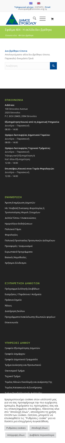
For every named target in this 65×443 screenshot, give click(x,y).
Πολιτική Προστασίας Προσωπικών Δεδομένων (30, 240)
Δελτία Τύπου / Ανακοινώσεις (20, 217)
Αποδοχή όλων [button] (39, 427)
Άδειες (8, 305)
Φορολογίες (11, 234)
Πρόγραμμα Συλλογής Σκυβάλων (22, 288)
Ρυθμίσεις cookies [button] (16, 427)
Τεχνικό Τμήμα (12, 376)
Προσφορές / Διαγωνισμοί (19, 246)
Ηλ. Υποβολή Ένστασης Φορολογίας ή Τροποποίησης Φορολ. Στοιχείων (24, 210)
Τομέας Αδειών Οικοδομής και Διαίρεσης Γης (28, 381)
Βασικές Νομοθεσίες (15, 257)
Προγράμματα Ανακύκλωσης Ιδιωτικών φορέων (30, 316)
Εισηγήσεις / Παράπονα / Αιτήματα (23, 294)
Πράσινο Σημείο (13, 299)
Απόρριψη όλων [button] (15, 435)
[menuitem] (32, 19)
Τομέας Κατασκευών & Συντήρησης (23, 387)
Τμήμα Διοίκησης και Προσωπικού (23, 364)
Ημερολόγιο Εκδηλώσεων (18, 223)
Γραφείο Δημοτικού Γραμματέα (21, 359)
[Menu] (41, 19)
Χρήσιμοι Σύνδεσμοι (15, 262)
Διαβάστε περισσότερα (41, 435)
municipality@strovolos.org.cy (32, 9)
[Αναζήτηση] (32, 19)
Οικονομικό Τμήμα (14, 370)
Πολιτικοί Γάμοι (13, 229)
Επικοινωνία (11, 322)
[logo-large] (27, 19)
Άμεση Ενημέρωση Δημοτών (20, 202)
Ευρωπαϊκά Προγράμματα (18, 251)
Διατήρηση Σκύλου (15, 311)
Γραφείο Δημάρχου (15, 353)
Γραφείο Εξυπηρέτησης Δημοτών (22, 348)
